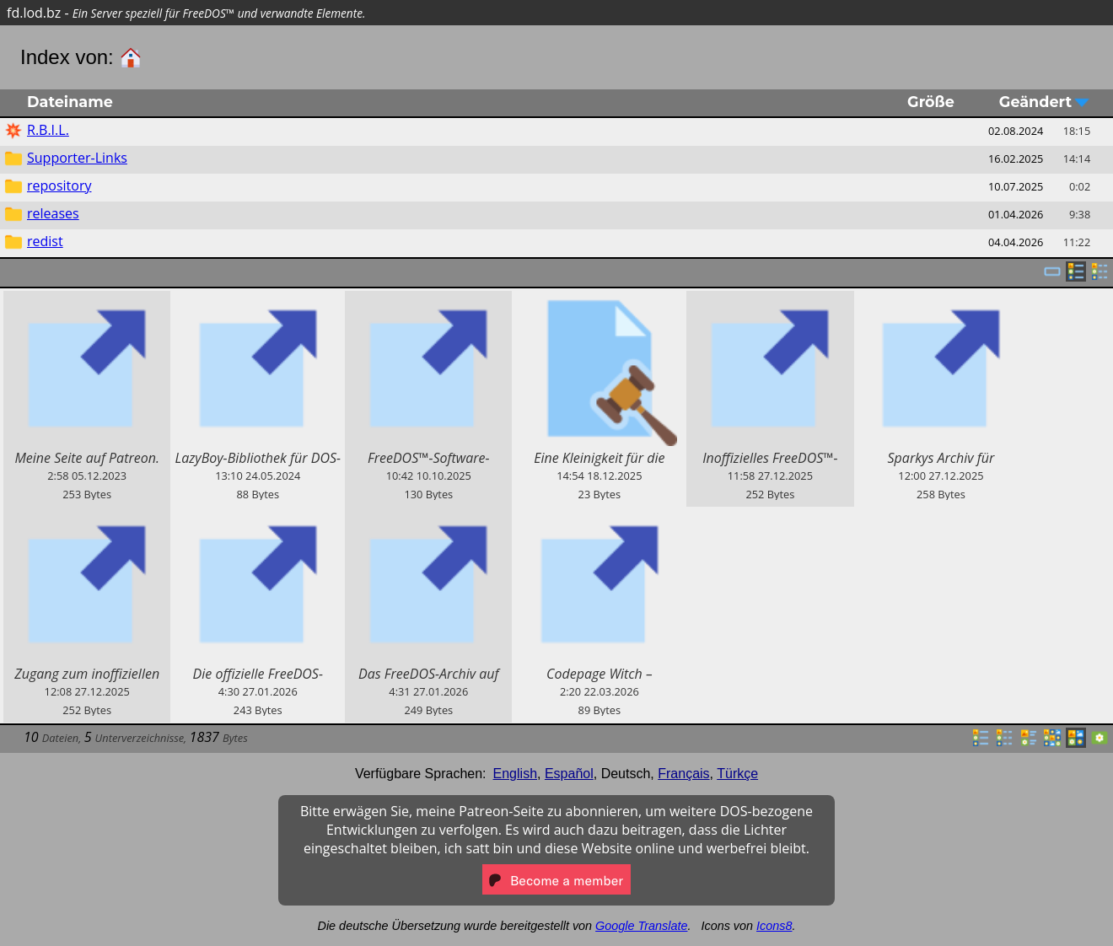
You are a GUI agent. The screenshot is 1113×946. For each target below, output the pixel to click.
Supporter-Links (77, 157)
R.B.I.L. (48, 130)
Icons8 (774, 926)
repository (59, 185)
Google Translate (641, 926)
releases (53, 213)
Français (683, 773)
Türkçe (737, 773)
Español (569, 773)
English (515, 773)
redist (45, 241)
